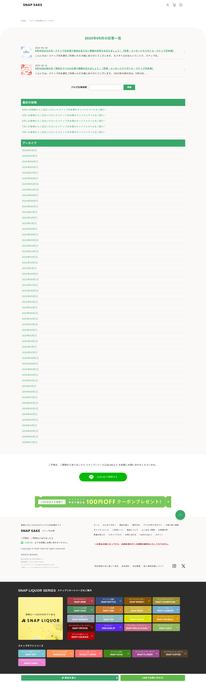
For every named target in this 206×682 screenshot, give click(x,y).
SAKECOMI (146, 534)
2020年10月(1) (30, 352)
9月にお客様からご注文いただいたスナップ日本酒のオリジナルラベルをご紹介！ (64, 115)
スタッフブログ (115, 534)
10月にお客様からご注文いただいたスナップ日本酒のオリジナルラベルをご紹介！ (64, 109)
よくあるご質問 (148, 530)
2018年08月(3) (30, 436)
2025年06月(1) (30, 178)
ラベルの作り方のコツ (152, 525)
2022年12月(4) (30, 262)
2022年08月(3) (30, 279)
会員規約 (126, 566)
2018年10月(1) (29, 425)
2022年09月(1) (30, 273)
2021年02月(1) (30, 330)
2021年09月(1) (30, 307)
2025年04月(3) (30, 189)
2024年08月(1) (30, 201)
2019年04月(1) (30, 414)
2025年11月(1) (29, 150)
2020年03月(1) (30, 375)
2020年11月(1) (29, 346)
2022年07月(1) (30, 285)
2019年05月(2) (30, 408)
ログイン (159, 534)
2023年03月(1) (30, 245)
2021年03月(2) (30, 324)
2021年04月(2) (30, 318)
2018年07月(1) (30, 442)
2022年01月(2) (30, 302)
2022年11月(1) (29, 268)
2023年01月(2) (30, 257)
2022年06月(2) (30, 290)
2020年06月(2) (30, 369)
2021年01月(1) (29, 335)
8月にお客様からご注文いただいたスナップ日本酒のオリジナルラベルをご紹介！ (64, 121)
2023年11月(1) (29, 223)
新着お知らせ (99, 534)
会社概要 (136, 566)
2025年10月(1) (30, 156)
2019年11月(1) (29, 386)
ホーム (96, 525)
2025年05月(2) (30, 184)
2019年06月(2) (30, 403)
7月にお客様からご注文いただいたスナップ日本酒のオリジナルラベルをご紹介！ (64, 126)
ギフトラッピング (101, 530)
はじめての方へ (109, 525)
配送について (132, 530)
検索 (129, 87)
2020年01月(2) (30, 380)
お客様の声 (163, 530)
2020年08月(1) (30, 363)
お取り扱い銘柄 (172, 525)
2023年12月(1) (30, 217)
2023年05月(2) (30, 240)
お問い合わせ (130, 534)
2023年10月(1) (30, 229)
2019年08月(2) (30, 391)
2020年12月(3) (30, 341)
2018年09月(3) (30, 431)
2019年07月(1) (30, 397)
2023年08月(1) (30, 234)
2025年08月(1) (30, 167)
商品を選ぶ (124, 525)
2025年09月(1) (30, 161)
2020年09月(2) (30, 358)
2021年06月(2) (30, 313)
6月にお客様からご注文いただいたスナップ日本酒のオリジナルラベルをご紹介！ (64, 132)
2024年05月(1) (30, 206)
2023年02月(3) (30, 251)
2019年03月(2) (30, 419)
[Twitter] (183, 566)
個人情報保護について (153, 566)
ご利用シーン (117, 530)
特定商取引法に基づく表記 (106, 566)
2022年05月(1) (30, 296)
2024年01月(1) (30, 212)
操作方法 (136, 525)
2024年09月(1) (30, 195)
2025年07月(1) (30, 172)
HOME (23, 21)
